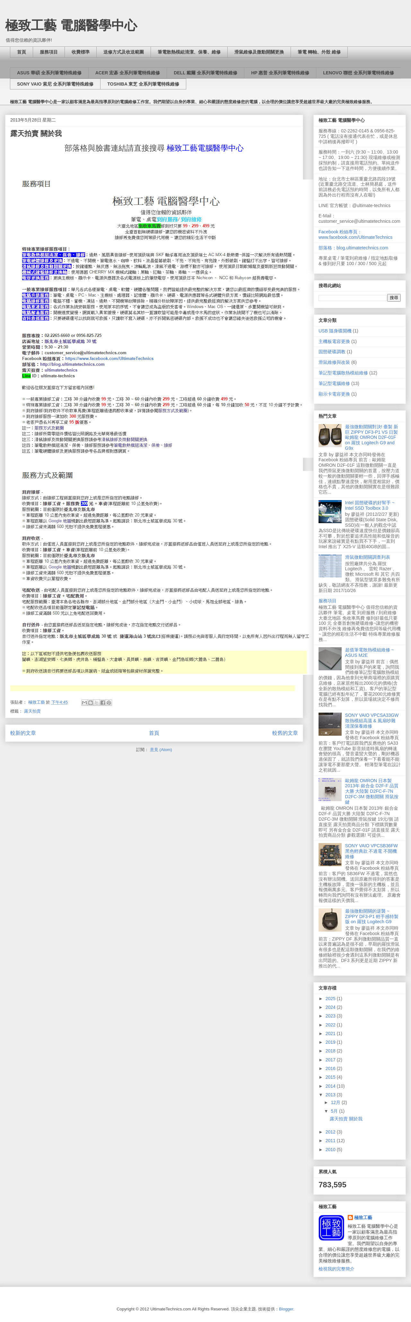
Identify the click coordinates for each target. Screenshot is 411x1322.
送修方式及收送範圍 (123, 51)
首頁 (21, 51)
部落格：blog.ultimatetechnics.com (353, 247)
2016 (331, 1068)
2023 (331, 1015)
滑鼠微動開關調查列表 (367, 557)
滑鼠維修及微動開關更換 (259, 51)
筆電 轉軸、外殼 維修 (319, 51)
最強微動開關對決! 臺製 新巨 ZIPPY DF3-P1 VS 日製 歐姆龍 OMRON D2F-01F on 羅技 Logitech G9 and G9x (371, 437)
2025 (331, 998)
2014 (331, 1086)
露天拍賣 (32, 711)
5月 (335, 1111)
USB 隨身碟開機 (335, 330)
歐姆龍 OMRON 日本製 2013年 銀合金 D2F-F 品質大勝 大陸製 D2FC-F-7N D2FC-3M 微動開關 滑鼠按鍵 (371, 791)
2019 (331, 1042)
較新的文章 (23, 733)
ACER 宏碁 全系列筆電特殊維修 (127, 72)
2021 (331, 1033)
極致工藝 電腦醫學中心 (71, 25)
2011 (331, 1140)
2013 (331, 1094)
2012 (331, 1131)
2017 (331, 1059)
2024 (331, 1007)
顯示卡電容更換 (334, 394)
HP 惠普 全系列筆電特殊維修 (280, 72)
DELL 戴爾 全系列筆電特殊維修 (205, 72)
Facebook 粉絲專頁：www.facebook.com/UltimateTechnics (355, 234)
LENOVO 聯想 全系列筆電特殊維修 (358, 72)
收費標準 (81, 51)
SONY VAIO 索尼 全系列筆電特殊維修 (55, 84)
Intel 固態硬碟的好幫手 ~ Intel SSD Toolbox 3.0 (370, 505)
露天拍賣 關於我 (36, 134)
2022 (331, 1024)
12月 (336, 1102)
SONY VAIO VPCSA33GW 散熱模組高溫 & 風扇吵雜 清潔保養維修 (372, 721)
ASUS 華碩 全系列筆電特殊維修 (49, 72)
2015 (331, 1077)
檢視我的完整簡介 (336, 1268)
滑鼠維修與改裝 (334, 362)
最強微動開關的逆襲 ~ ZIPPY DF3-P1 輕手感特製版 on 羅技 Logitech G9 (371, 916)
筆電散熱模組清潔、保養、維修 (189, 51)
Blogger (286, 1309)
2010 (331, 1149)
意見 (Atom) (161, 749)
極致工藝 (363, 1217)
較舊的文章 (285, 733)
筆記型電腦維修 (334, 383)
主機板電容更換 (334, 341)
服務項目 (49, 51)
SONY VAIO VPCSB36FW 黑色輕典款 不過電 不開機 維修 (371, 851)
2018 (331, 1050)
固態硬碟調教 (332, 351)
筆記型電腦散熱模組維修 (343, 372)
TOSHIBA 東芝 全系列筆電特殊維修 (143, 84)
